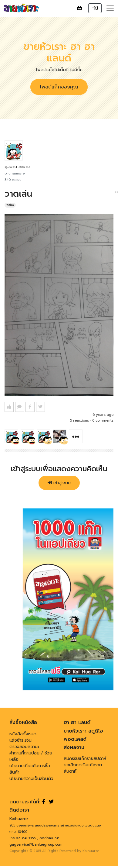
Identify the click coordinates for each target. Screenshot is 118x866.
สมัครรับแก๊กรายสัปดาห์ (85, 758)
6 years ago (103, 414)
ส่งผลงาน (74, 747)
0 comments (102, 420)
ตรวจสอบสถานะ (24, 747)
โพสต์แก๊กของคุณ (59, 87)
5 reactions (79, 420)
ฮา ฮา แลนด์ (77, 722)
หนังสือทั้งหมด (22, 734)
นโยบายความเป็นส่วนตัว (31, 778)
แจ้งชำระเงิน (20, 740)
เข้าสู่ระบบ (59, 483)
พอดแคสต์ (75, 739)
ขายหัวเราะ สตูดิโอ (83, 731)
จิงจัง (10, 205)
